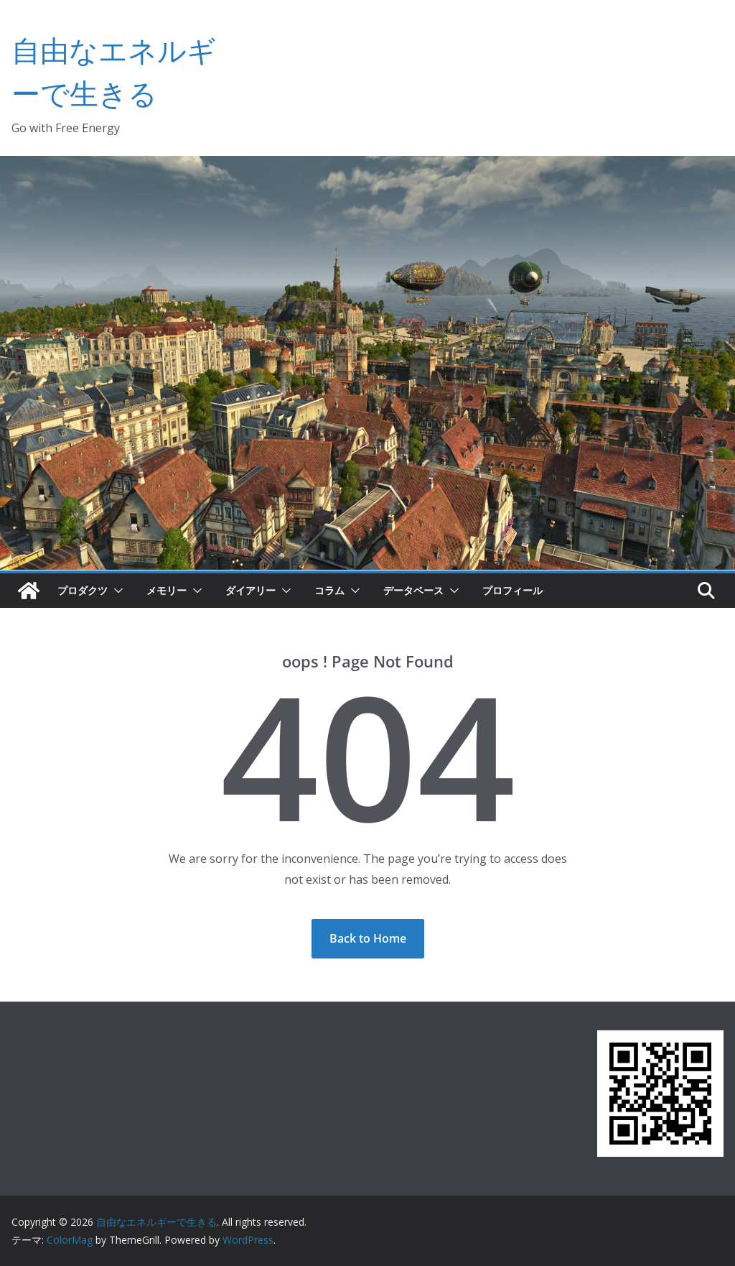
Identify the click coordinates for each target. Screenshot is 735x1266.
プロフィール (512, 590)
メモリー (166, 590)
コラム (329, 590)
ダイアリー (250, 590)
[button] (115, 591)
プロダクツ (82, 590)
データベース (413, 590)
